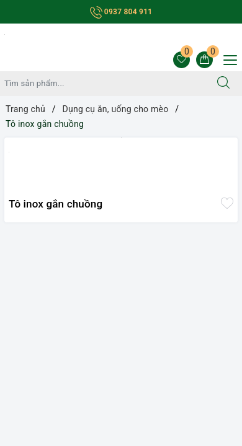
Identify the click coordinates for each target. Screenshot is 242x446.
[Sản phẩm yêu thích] (181, 59)
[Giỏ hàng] (204, 59)
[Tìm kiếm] (223, 83)
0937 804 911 (121, 11)
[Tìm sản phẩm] (102, 83)
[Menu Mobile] (227, 58)
